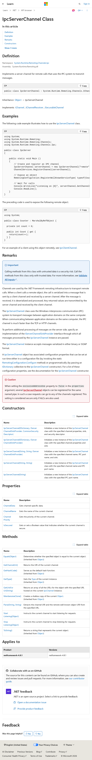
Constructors (10, 43)
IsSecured (8, 525)
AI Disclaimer (8, 751)
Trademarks (50, 755)
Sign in (87, 3)
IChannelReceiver (34, 107)
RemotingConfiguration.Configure (19, 362)
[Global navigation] (3, 4)
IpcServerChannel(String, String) (18, 462)
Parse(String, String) (12, 604)
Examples (9, 36)
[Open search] (79, 4)
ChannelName (10, 511)
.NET (14, 10)
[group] (46, 91)
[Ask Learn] (73, 10)
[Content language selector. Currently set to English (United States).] (15, 745)
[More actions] (87, 10)
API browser (26, 10)
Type (34, 579)
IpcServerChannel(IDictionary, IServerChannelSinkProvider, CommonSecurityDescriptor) (21, 431)
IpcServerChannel (65, 123)
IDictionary (7, 366)
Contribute (50, 751)
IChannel (19, 107)
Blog (38, 751)
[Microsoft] (46, 4)
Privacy (62, 751)
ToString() (8, 630)
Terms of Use (36, 755)
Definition (9, 32)
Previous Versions (25, 751)
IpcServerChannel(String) (15, 474)
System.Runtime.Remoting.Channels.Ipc (31, 62)
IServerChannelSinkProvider (39, 333)
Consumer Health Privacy (13, 755)
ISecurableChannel (54, 107)
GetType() (8, 579)
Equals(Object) (10, 556)
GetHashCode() (10, 570)
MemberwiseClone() (12, 596)
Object (18, 99)
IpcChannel (49, 590)
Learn (5, 10)
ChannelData (9, 505)
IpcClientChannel (68, 247)
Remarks (8, 39)
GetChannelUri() (11, 565)
